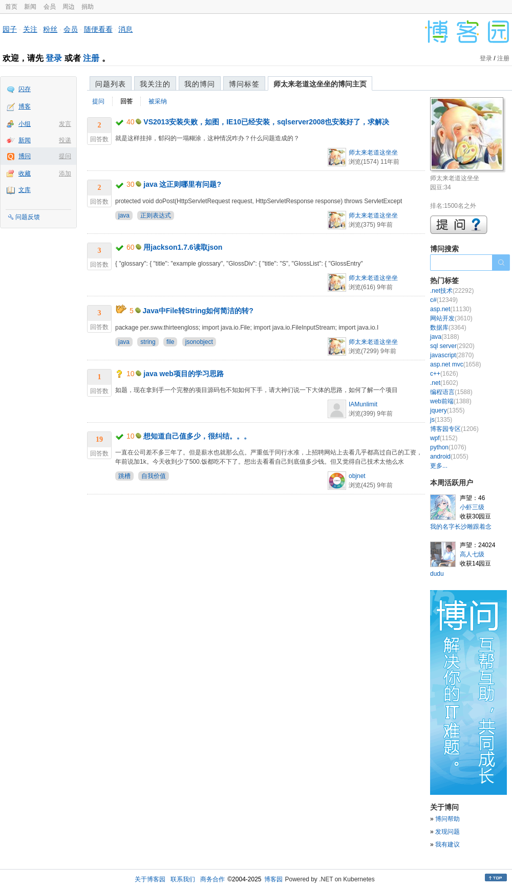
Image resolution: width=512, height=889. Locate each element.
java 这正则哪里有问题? (182, 184)
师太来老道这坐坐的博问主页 (320, 84)
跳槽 (124, 476)
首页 (11, 6)
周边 (68, 6)
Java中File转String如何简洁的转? (198, 311)
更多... (438, 465)
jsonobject (199, 341)
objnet (357, 476)
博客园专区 (454, 428)
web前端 (451, 401)
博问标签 (244, 84)
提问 (65, 156)
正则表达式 (155, 215)
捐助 (87, 6)
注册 (91, 58)
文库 (24, 189)
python (448, 447)
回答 (126, 101)
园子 (10, 29)
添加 (65, 173)
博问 (24, 156)
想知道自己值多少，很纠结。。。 (197, 436)
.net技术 (452, 290)
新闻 (30, 6)
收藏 (24, 173)
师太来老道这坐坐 (373, 152)
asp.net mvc (455, 364)
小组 (24, 123)
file (170, 341)
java (124, 215)
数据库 (448, 327)
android (449, 456)
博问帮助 (447, 818)
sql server (452, 346)
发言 (65, 123)
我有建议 (447, 844)
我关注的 (155, 84)
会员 (50, 6)
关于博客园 (150, 879)
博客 (24, 106)
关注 (30, 29)
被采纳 (157, 101)
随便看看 (98, 29)
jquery (447, 410)
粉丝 (50, 29)
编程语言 (451, 392)
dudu (437, 573)
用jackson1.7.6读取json (182, 247)
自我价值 (153, 476)
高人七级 (472, 554)
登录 (54, 58)
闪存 (24, 89)
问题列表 (110, 84)
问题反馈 (27, 217)
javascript (452, 355)
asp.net (451, 309)
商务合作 (212, 879)
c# (444, 299)
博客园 (273, 879)
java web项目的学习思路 (183, 374)
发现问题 (447, 831)
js (441, 419)
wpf (443, 438)
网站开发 (451, 318)
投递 (65, 140)
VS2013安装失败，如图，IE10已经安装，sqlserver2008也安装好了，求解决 (266, 122)
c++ (444, 373)
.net (444, 382)
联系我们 (182, 879)
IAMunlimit (363, 404)
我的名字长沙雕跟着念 (461, 526)
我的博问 (199, 84)
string (147, 341)
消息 (125, 29)
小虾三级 (472, 507)
